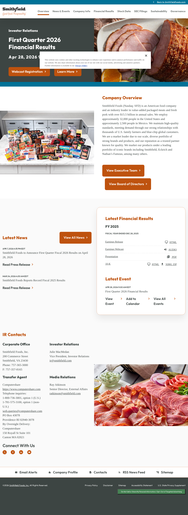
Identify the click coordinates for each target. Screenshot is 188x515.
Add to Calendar (133, 317)
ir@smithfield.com (61, 382)
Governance (178, 11)
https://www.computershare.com (23, 407)
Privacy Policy (91, 506)
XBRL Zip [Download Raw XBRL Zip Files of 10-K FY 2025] (169, 280)
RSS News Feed (131, 493)
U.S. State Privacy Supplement (171, 506)
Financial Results (104, 11)
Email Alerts (26, 493)
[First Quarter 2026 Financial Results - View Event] (114, 318)
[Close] (146, 55)
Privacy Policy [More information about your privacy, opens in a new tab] (81, 66)
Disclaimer (108, 506)
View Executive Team (121, 186)
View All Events (160, 317)
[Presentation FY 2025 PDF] (141, 272)
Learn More (65, 80)
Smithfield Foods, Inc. (19, 506)
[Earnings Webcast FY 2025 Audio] (141, 265)
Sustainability (159, 11)
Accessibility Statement (141, 506)
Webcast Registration (27, 80)
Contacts (98, 493)
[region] (95, 60)
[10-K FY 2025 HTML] (132, 280)
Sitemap (165, 493)
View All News (74, 253)
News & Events (61, 11)
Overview (43, 11)
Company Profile (63, 493)
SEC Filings (140, 11)
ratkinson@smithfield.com (66, 411)
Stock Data (124, 11)
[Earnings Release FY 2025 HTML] (141, 258)
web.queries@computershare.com (23, 430)
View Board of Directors (126, 200)
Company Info (81, 11)
